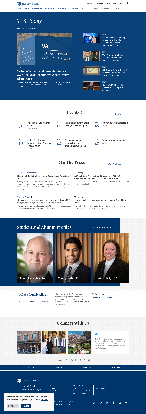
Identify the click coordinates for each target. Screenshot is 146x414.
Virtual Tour (115, 368)
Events (52, 388)
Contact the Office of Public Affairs (105, 298)
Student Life (77, 8)
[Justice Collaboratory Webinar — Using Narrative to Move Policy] (35, 144)
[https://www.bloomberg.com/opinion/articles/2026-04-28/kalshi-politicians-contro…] (101, 179)
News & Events (121, 8)
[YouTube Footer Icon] (126, 402)
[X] (67, 360)
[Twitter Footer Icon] (94, 402)
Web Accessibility (56, 402)
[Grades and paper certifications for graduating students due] (73, 144)
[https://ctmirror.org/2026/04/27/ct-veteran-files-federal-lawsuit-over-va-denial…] (101, 203)
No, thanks (13, 406)
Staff (114, 3)
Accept (26, 406)
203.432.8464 (23, 302)
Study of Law (23, 8)
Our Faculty (63, 8)
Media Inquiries (98, 294)
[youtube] (89, 360)
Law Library (77, 388)
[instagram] (72, 360)
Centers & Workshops (102, 8)
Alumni (121, 3)
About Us (87, 368)
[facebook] (80, 360)
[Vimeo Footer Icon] (120, 402)
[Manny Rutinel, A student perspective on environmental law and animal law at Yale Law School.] (73, 258)
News (52, 386)
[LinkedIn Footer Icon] (107, 402)
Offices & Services (79, 386)
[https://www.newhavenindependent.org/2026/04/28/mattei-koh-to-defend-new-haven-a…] (44, 181)
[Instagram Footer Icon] (100, 402)
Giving (31, 368)
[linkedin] (76, 360)
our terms (44, 400)
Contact (59, 368)
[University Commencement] (111, 125)
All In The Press (114, 164)
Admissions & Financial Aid (44, 8)
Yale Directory (100, 388)
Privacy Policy (70, 402)
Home (19, 29)
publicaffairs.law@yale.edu (40, 302)
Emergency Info (100, 386)
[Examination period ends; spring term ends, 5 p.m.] (73, 125)
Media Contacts (55, 391)
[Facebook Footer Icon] (113, 402)
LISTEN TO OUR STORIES (102, 227)
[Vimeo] (84, 360)
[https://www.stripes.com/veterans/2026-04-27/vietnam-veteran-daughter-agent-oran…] (44, 203)
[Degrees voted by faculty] (111, 144)
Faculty (108, 3)
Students (100, 3)
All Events (117, 114)
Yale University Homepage (104, 391)
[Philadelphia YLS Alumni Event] (35, 125)
